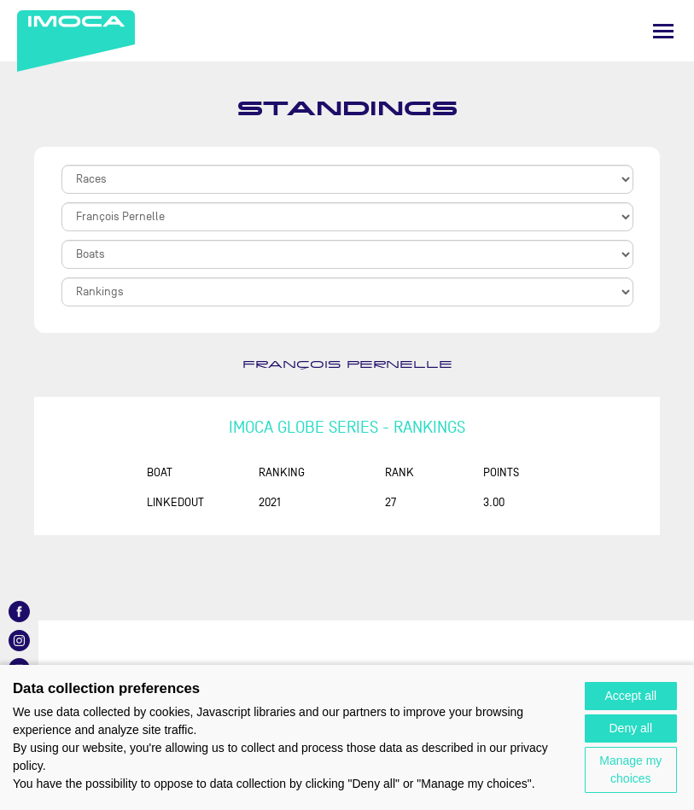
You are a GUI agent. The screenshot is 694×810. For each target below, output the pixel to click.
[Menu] (663, 31)
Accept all (630, 695)
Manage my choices (630, 769)
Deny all (631, 728)
